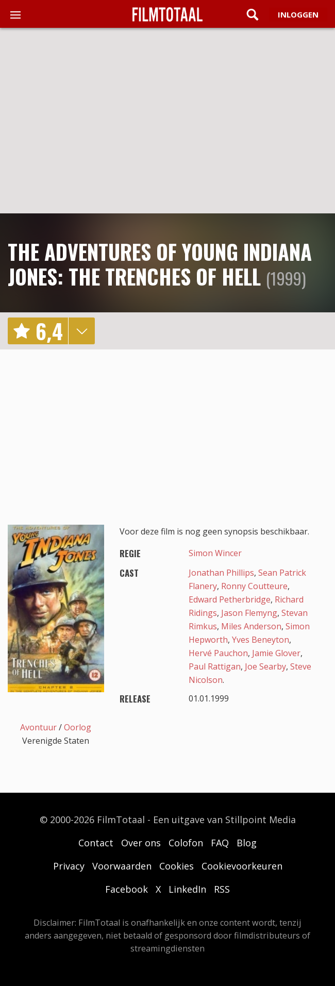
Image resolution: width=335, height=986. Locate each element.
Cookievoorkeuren (242, 866)
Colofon (186, 843)
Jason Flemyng (249, 613)
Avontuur (38, 727)
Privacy (69, 866)
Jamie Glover (276, 653)
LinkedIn (187, 889)
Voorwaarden (122, 866)
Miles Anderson (251, 626)
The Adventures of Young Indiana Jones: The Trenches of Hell (160, 264)
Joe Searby (265, 666)
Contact (95, 843)
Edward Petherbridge (230, 599)
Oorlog (77, 727)
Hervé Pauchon (218, 653)
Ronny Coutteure (254, 586)
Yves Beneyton (260, 639)
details (81, 330)
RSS (222, 889)
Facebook (126, 889)
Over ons (141, 843)
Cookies (176, 866)
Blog (247, 843)
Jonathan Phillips (221, 572)
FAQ (220, 843)
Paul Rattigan (215, 666)
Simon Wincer (215, 553)
